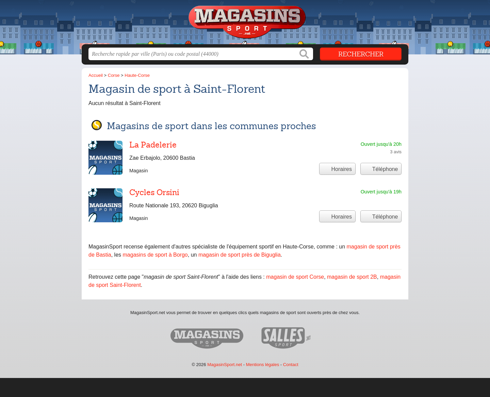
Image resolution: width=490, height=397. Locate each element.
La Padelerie (153, 145)
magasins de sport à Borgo (155, 255)
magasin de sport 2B (352, 277)
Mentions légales (262, 364)
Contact (290, 364)
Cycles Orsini (154, 192)
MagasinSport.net (224, 364)
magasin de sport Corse (295, 277)
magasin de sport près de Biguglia (239, 255)
